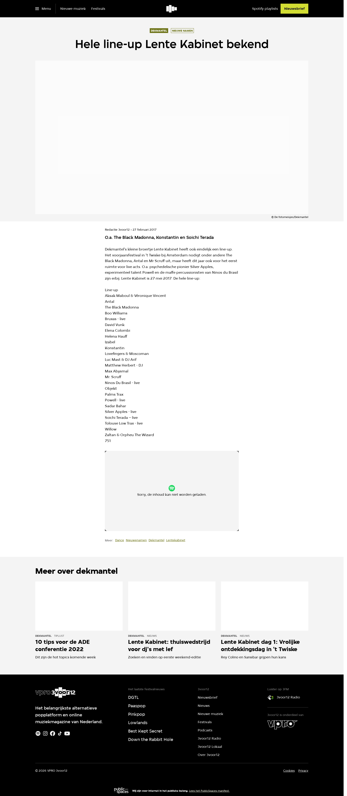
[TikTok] (60, 733)
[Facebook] (52, 733)
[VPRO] (282, 724)
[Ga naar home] (171, 8)
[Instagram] (45, 733)
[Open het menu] (43, 9)
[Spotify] (38, 733)
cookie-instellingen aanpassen (157, 493)
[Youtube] (67, 733)
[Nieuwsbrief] (294, 9)
